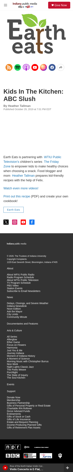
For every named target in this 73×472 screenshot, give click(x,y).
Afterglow (12, 339)
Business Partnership (18, 403)
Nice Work (12, 364)
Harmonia (12, 347)
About (10, 268)
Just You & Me (14, 350)
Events (10, 384)
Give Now (61, 5)
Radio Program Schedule (20, 277)
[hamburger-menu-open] (5, 5)
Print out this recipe (16, 196)
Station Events (14, 288)
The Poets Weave (16, 369)
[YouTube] (34, 67)
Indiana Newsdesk (17, 306)
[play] (5, 467)
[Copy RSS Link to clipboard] (9, 67)
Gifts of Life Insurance (18, 419)
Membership (13, 400)
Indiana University (38, 256)
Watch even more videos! (20, 188)
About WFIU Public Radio (20, 274)
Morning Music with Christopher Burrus (27, 361)
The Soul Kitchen (16, 377)
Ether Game (13, 342)
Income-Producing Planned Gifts (24, 425)
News (10, 297)
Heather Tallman (23, 175)
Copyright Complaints (17, 259)
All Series (12, 336)
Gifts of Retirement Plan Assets (23, 427)
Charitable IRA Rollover (19, 408)
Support (11, 391)
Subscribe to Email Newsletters (23, 291)
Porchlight (12, 372)
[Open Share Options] (60, 67)
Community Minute (17, 317)
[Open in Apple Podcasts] (26, 67)
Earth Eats (13, 209)
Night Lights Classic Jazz (20, 367)
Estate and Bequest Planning (22, 422)
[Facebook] (52, 67)
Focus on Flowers (16, 345)
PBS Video (12, 285)
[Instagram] (43, 67)
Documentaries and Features (22, 323)
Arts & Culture (14, 330)
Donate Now (13, 397)
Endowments (14, 414)
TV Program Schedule (19, 283)
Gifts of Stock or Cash (18, 416)
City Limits (12, 314)
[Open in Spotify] (17, 67)
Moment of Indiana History (21, 356)
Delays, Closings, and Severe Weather (27, 303)
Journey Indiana (15, 353)
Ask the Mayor (14, 311)
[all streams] (68, 467)
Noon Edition (14, 309)
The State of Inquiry (17, 375)
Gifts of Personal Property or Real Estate (29, 405)
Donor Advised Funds (18, 411)
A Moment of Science (18, 358)
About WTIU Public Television (22, 280)
